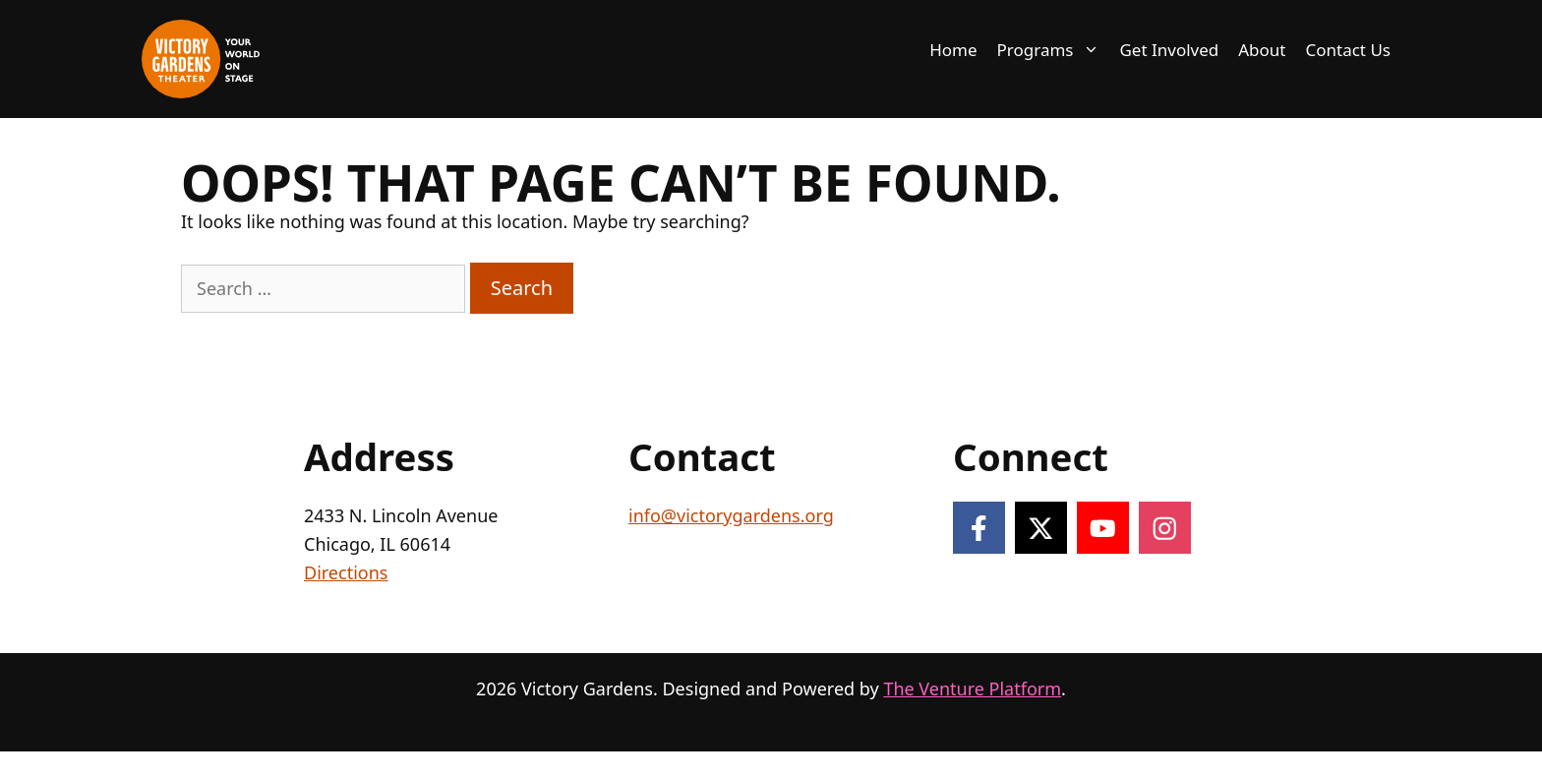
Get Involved (1168, 49)
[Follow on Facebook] (979, 528)
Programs (1053, 50)
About (1261, 49)
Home (953, 49)
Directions (345, 572)
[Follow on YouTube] (1103, 528)
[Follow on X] (1041, 528)
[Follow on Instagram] (1165, 528)
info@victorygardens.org (731, 515)
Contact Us (1349, 49)
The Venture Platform (972, 688)
